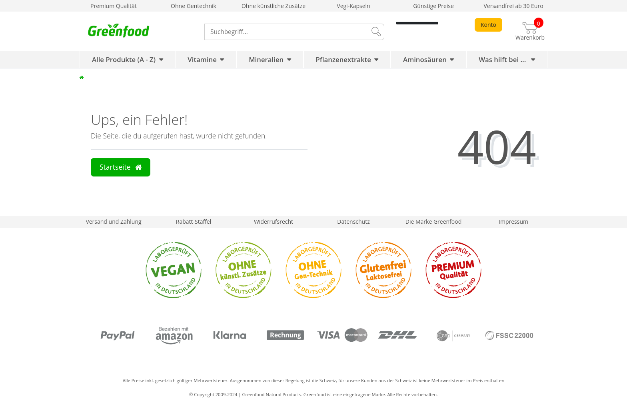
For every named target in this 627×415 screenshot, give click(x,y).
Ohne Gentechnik (193, 6)
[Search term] (285, 32)
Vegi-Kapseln (353, 6)
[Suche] (375, 32)
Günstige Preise (433, 6)
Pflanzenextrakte (343, 59)
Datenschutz (353, 221)
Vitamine (202, 59)
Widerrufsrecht (273, 221)
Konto (488, 24)
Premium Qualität (113, 6)
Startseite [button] (121, 167)
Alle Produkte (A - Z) (124, 59)
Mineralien (266, 59)
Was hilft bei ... (503, 59)
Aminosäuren (425, 59)
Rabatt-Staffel (194, 221)
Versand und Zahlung (113, 221)
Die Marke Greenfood (433, 221)
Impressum (513, 221)
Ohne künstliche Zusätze (274, 6)
